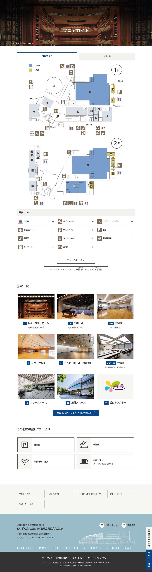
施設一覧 (107, 56)
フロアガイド (46, 56)
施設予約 (83, 10)
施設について (68, 10)
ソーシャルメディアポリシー (99, 558)
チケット (116, 10)
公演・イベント (100, 10)
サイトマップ (47, 558)
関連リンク (130, 10)
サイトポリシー (78, 558)
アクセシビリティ (76, 260)
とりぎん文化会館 (12, 43)
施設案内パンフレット (74, 413)
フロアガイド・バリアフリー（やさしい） (76, 269)
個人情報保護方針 (62, 558)
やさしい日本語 (106, 5)
